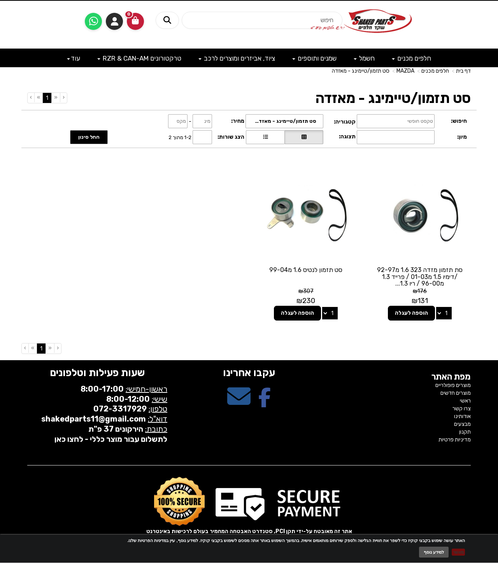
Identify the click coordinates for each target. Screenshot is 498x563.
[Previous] (55, 97)
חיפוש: (459, 121)
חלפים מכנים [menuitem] (411, 58)
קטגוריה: (345, 122)
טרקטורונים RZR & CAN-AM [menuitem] (139, 58)
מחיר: (237, 121)
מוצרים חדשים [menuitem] (455, 393)
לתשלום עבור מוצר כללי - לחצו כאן (110, 439)
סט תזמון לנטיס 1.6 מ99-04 (305, 270)
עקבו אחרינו (249, 373)
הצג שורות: (230, 137)
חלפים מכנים (435, 71)
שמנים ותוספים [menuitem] (314, 58)
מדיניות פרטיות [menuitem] (454, 439)
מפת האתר (451, 377)
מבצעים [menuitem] (462, 424)
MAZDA (405, 71)
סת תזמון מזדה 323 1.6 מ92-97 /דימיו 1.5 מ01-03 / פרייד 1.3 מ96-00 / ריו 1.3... (420, 276)
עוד (73, 58)
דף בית (463, 71)
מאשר (458, 552)
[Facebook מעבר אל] (264, 403)
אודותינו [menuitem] (462, 416)
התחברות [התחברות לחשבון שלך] (114, 21)
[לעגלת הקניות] (135, 21)
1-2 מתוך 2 (179, 137)
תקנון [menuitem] (465, 432)
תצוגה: (347, 136)
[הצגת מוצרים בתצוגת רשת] (303, 137)
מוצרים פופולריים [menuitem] (453, 385)
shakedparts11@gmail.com (93, 419)
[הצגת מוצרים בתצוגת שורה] (265, 137)
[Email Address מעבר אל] (239, 403)
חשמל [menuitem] (364, 58)
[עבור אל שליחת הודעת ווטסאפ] (93, 21)
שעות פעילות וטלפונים (97, 373)
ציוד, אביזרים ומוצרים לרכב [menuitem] (236, 58)
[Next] (38, 97)
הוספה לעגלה (411, 313)
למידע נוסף (434, 552)
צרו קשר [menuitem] (461, 408)
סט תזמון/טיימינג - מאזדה (360, 71)
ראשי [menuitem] (465, 400)
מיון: (462, 137)
